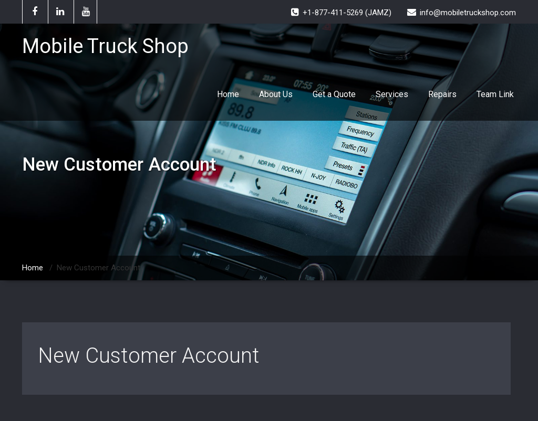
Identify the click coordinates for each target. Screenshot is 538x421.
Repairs (442, 94)
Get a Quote (334, 94)
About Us (276, 94)
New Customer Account (149, 355)
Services (392, 94)
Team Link (495, 94)
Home (228, 94)
